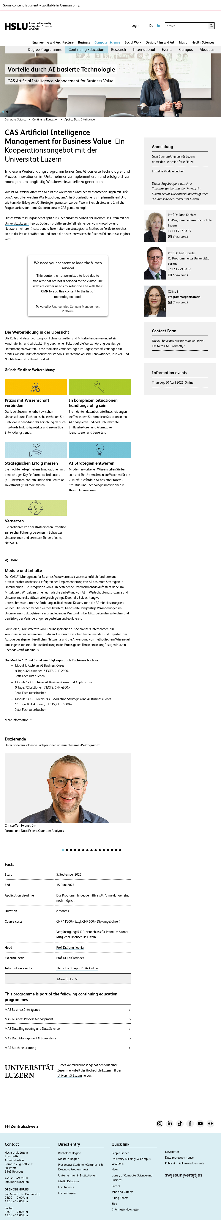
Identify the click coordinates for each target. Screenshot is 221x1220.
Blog (114, 1203)
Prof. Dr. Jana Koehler (70, 947)
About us (207, 49)
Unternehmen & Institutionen (77, 1175)
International (144, 49)
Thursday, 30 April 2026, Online (77, 968)
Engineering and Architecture (53, 42)
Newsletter (172, 1151)
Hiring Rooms (120, 1198)
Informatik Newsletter (125, 1209)
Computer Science (107, 42)
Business (84, 42)
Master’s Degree (68, 1159)
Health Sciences (203, 42)
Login (135, 25)
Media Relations (68, 1181)
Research (118, 49)
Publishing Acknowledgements (184, 1163)
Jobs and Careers (122, 1191)
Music (183, 42)
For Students (66, 1187)
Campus (186, 49)
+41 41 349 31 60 (16, 1178)
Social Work (133, 42)
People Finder (120, 1153)
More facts (67, 978)
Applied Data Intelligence (80, 119)
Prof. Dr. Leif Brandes (70, 958)
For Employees (67, 1193)
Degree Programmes (45, 49)
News (115, 1169)
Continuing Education (86, 49)
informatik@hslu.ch (17, 1182)
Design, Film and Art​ (160, 42)
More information (18, 720)
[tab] (63, 850)
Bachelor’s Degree (69, 1153)
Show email (180, 236)
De (151, 25)
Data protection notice (179, 1157)
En (158, 25)
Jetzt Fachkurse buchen (30, 693)
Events (167, 49)
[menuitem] (44, 49)
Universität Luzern (17, 223)
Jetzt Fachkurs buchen (30, 676)
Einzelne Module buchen (168, 171)
